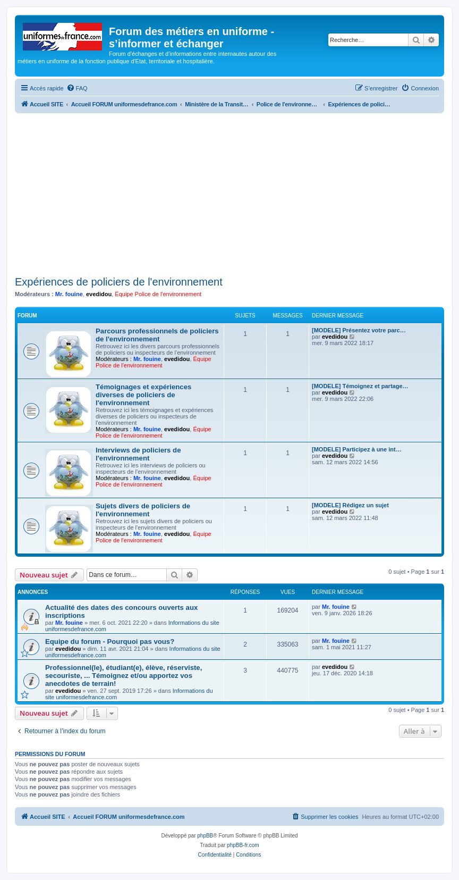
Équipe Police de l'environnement (158, 294)
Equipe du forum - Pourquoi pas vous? (109, 642)
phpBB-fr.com (243, 845)
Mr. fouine (69, 294)
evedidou (99, 294)
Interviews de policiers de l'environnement (138, 454)
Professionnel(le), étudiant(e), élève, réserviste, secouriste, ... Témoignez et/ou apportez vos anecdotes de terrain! (123, 676)
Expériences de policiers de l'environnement (119, 282)
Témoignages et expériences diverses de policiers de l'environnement (143, 395)
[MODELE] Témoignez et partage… (360, 386)
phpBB (205, 836)
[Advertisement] (229, 193)
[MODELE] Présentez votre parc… (359, 330)
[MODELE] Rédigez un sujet (350, 505)
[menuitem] (77, 88)
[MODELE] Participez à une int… (357, 449)
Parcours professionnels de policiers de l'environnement (157, 335)
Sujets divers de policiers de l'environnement (143, 510)
